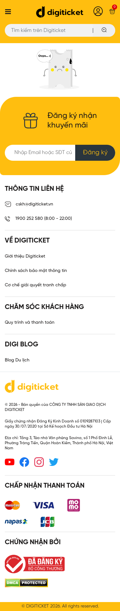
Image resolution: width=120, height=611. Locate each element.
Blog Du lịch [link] (17, 360)
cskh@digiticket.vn (29, 204)
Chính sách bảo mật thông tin (36, 270)
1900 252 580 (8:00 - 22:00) (38, 219)
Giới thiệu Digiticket (25, 256)
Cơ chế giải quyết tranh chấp (35, 285)
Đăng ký (95, 152)
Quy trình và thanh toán (29, 322)
